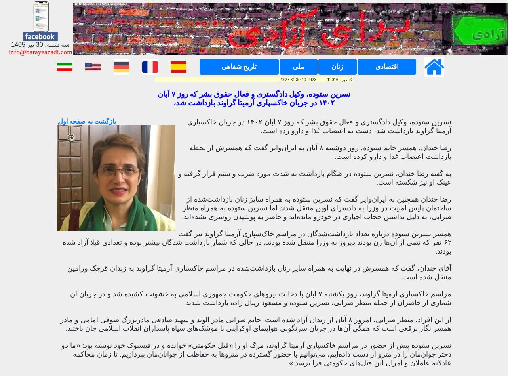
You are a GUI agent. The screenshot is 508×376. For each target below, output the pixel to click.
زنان (337, 67)
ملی (298, 67)
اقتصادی (387, 67)
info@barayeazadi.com (40, 52)
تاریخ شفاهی (239, 67)
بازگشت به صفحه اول (86, 121)
